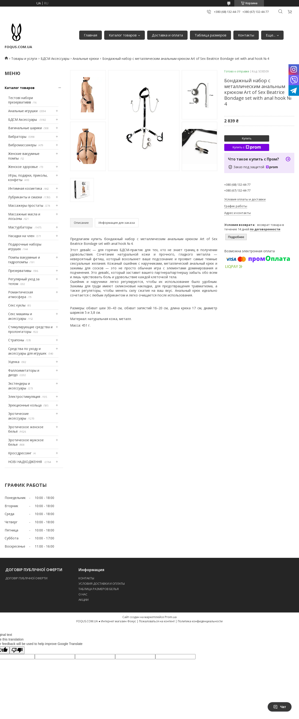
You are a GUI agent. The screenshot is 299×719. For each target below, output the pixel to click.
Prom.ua (171, 617)
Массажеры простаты (25, 205)
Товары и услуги (24, 58)
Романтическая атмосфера (20, 294)
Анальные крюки (86, 58)
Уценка (13, 362)
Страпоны (16, 340)
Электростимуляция (24, 396)
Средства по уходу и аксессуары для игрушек (27, 351)
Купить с (246, 147)
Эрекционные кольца (25, 405)
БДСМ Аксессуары (55, 58)
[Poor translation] (17, 650)
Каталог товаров (123, 35)
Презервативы (19, 270)
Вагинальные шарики (25, 128)
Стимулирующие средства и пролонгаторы (30, 329)
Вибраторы (17, 136)
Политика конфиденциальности (200, 621)
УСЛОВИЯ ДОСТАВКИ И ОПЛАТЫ (101, 583)
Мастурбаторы (20, 227)
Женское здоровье (23, 166)
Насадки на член (21, 236)
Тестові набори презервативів (20, 100)
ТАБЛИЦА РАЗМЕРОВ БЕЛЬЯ (98, 589)
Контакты (246, 35)
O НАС (82, 594)
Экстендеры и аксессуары (19, 385)
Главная (90, 35)
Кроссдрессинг (20, 453)
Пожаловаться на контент (157, 621)
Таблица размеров (210, 35)
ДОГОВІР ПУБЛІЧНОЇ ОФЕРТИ (26, 578)
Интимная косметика (25, 188)
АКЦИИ (83, 600)
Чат (279, 707)
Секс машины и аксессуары (20, 316)
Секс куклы (16, 305)
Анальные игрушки (23, 111)
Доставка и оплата (167, 35)
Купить (246, 138)
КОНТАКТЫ (86, 578)
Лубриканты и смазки (25, 197)
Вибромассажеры (22, 145)
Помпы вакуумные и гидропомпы (24, 259)
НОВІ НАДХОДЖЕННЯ (25, 461)
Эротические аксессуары (18, 415)
